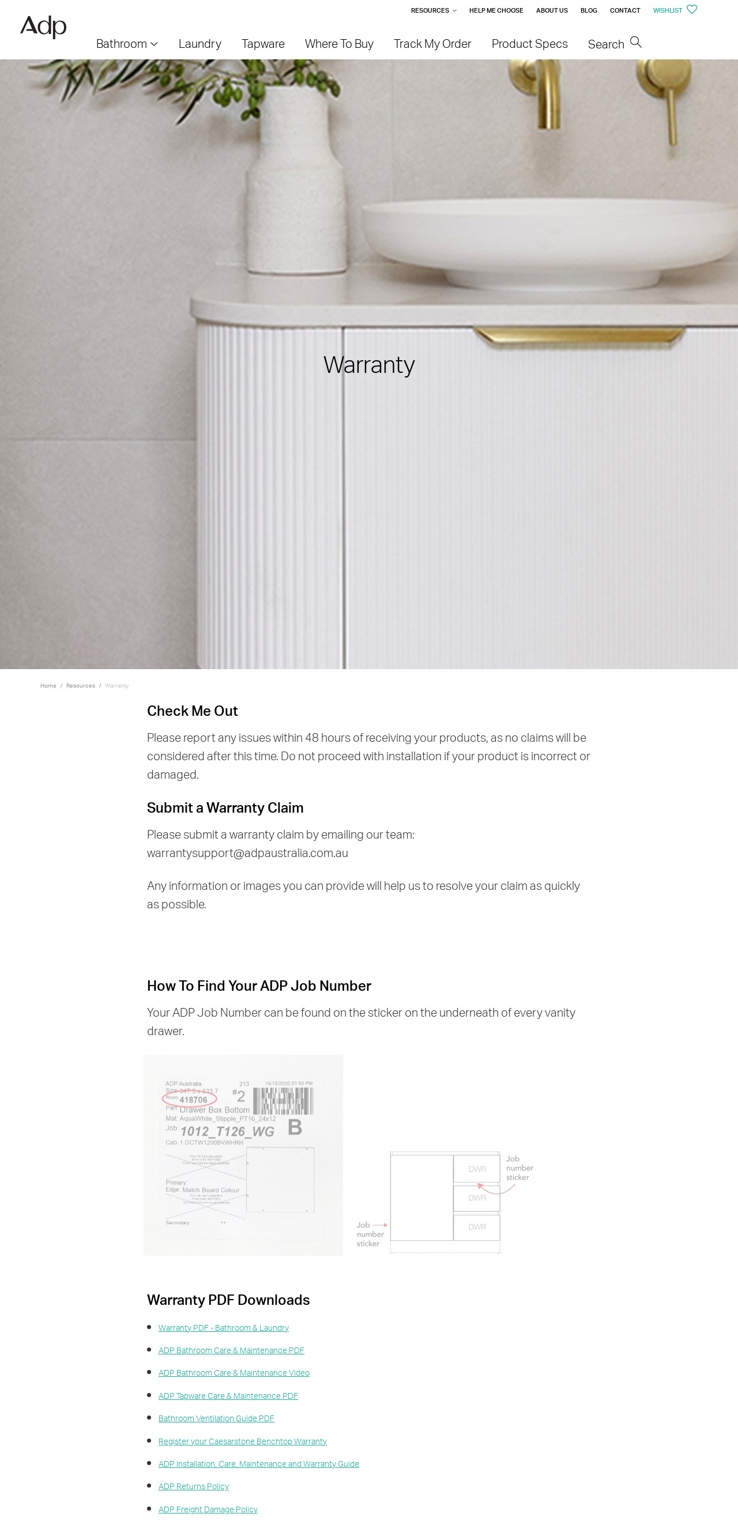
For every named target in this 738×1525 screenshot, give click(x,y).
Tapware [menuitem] (263, 43)
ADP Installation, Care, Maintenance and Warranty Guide (259, 1464)
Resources (430, 10)
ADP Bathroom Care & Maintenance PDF (231, 1350)
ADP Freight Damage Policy (208, 1509)
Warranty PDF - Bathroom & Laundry (224, 1328)
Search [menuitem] (615, 44)
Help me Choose (496, 10)
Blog (589, 10)
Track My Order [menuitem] (433, 43)
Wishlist (675, 10)
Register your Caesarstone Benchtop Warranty (243, 1441)
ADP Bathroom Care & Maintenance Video (234, 1372)
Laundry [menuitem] (200, 43)
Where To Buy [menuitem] (339, 43)
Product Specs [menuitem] (530, 43)
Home (48, 685)
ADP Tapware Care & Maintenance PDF (228, 1396)
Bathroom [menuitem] (121, 43)
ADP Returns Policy (194, 1486)
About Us (552, 10)
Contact (625, 10)
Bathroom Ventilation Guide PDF (216, 1418)
